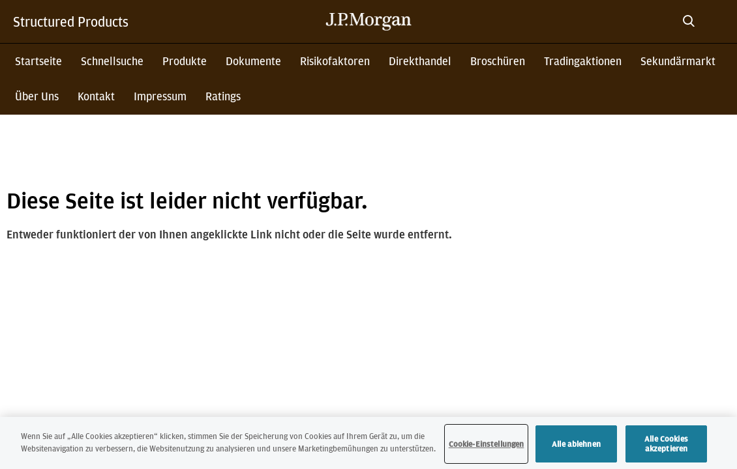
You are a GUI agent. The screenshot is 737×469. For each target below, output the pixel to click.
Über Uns (37, 96)
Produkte (184, 61)
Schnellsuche (112, 61)
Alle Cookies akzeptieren (666, 444)
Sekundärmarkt (677, 61)
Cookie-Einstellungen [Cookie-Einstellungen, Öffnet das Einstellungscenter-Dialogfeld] (486, 444)
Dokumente (253, 61)
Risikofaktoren (335, 61)
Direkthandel (420, 61)
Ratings (223, 96)
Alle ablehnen (576, 444)
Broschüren (497, 61)
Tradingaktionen (583, 61)
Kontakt (96, 96)
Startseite (38, 61)
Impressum (160, 96)
